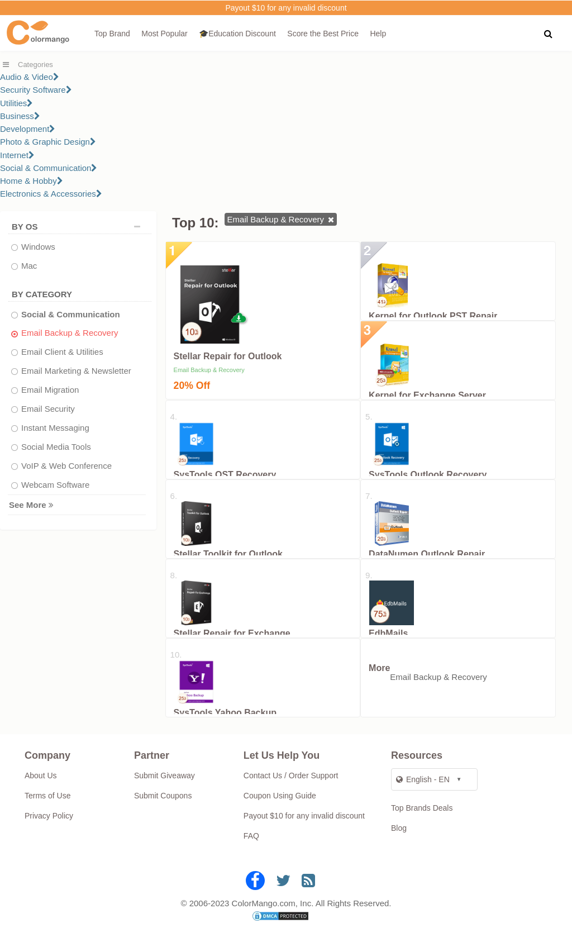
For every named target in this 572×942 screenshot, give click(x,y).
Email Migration (50, 389)
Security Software (36, 89)
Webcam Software (55, 484)
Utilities (16, 103)
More (379, 668)
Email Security (48, 408)
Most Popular (164, 33)
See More (31, 505)
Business (20, 116)
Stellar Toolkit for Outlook (228, 554)
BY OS (79, 227)
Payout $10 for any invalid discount (285, 7)
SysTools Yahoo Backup (225, 712)
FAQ (251, 835)
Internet (17, 155)
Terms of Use (47, 795)
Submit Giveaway (164, 775)
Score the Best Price (323, 33)
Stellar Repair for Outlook (228, 356)
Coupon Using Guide (280, 795)
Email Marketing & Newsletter (76, 370)
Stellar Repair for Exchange (232, 633)
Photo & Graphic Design (48, 141)
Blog (399, 828)
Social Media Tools (56, 446)
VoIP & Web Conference (66, 465)
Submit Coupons (163, 795)
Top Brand (112, 33)
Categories (35, 64)
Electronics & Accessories (51, 193)
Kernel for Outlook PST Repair (433, 316)
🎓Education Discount (237, 33)
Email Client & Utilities (62, 351)
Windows (38, 246)
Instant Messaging (55, 427)
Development (27, 129)
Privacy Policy (49, 815)
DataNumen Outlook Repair (427, 554)
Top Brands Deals (422, 807)
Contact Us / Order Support (291, 775)
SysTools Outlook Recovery (428, 474)
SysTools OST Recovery (225, 474)
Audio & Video (29, 77)
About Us (41, 775)
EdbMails (388, 633)
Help (378, 33)
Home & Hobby (31, 180)
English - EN (423, 779)
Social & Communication (48, 168)
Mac (29, 265)
